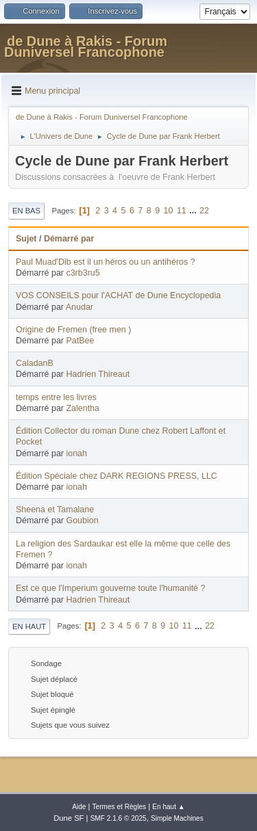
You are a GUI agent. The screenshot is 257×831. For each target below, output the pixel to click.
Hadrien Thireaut (98, 374)
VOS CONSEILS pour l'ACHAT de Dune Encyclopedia (118, 295)
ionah (76, 453)
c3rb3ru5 (82, 273)
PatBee (80, 340)
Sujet (26, 238)
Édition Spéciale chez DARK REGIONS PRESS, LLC (116, 476)
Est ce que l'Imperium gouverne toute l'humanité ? (110, 588)
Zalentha (82, 408)
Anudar (79, 307)
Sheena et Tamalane (55, 509)
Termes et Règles (120, 806)
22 (204, 210)
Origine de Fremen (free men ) (73, 329)
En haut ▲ (168, 806)
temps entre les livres (56, 397)
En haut (29, 626)
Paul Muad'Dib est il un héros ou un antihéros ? (105, 262)
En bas (26, 211)
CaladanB (34, 363)
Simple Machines (177, 818)
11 (181, 210)
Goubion (82, 520)
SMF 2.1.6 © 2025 (118, 818)
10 (168, 210)
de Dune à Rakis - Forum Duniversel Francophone (85, 47)
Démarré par (69, 238)
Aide (79, 806)
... (194, 210)
